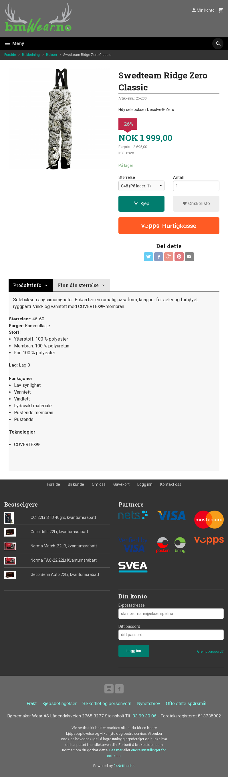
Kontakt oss (170, 485)
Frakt (32, 705)
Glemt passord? (210, 653)
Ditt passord (129, 628)
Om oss (99, 485)
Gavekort (121, 485)
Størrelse (126, 177)
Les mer (116, 752)
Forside (10, 55)
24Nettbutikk (124, 768)
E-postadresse (131, 606)
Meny (14, 43)
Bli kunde (76, 485)
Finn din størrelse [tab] (78, 285)
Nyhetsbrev (148, 705)
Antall (178, 177)
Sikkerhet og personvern (106, 705)
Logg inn (144, 485)
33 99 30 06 (145, 718)
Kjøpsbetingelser (59, 705)
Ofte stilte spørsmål (186, 705)
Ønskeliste (196, 204)
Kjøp (141, 204)
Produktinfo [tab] (27, 285)
